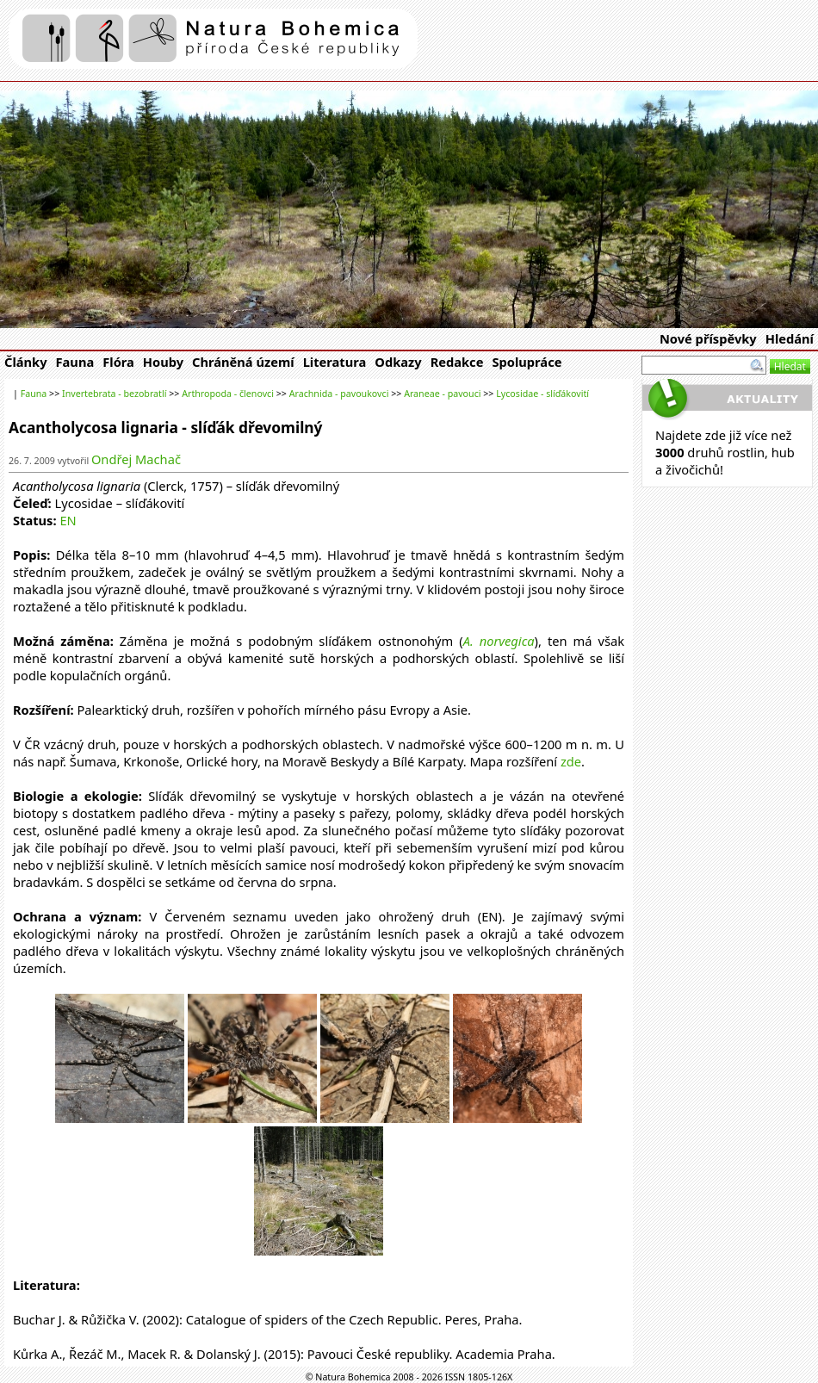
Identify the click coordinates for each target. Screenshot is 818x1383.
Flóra (118, 361)
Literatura (335, 361)
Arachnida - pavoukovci (339, 394)
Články (25, 361)
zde (571, 761)
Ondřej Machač (136, 459)
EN (67, 520)
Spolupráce (526, 361)
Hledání (789, 338)
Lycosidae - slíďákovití (542, 394)
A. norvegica (499, 640)
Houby (163, 361)
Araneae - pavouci (442, 394)
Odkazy (398, 361)
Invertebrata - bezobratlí (114, 394)
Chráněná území (243, 361)
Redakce (457, 361)
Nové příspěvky (708, 338)
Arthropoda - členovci (228, 394)
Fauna (75, 361)
